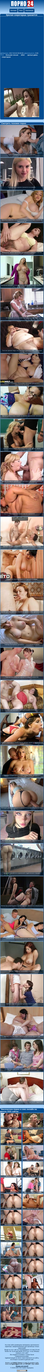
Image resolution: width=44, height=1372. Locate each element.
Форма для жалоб (22, 1366)
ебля (23, 55)
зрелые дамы (32, 55)
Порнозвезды (29, 10)
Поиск (21, 10)
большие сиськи (12, 55)
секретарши (6, 57)
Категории (14, 10)
